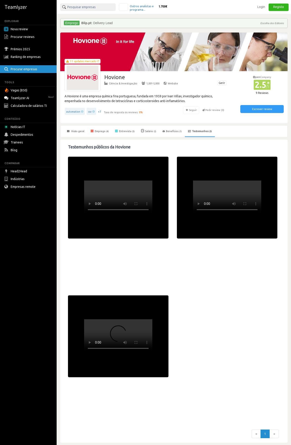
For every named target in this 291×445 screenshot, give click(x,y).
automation (73, 111)
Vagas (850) (16, 90)
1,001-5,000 (150, 83)
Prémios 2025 (17, 49)
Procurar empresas (21, 69)
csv (90, 111)
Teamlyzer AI (29, 97)
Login (261, 7)
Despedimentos (19, 134)
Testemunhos (200, 131)
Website (171, 83)
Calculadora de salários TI (26, 106)
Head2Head (16, 171)
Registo (278, 7)
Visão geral (75, 131)
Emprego (100, 131)
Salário (148, 131)
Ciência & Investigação (120, 83)
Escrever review (262, 109)
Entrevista (125, 131)
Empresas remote (20, 187)
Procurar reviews (20, 37)
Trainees (14, 142)
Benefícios (172, 131)
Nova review (16, 29)
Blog (11, 150)
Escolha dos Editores (272, 23)
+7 (99, 111)
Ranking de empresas (23, 57)
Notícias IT (15, 127)
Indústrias (15, 179)
